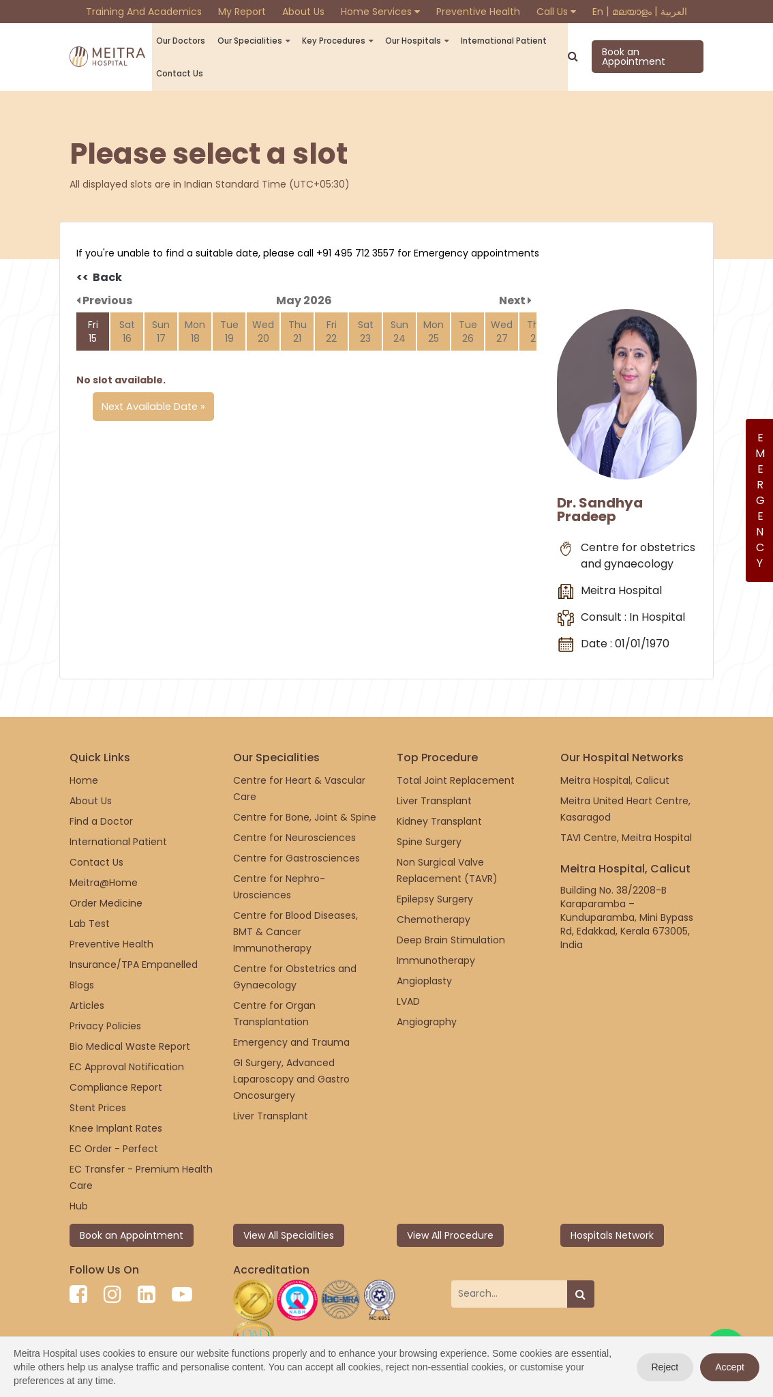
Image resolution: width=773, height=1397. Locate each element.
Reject (665, 1367)
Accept (729, 1367)
